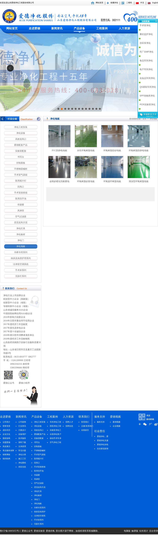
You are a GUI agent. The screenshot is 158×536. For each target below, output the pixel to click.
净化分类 (22, 454)
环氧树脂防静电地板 (139, 150)
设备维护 (22, 434)
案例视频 (116, 422)
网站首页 (99, 3)
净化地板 (20, 246)
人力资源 (124, 28)
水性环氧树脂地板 (86, 150)
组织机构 (6, 459)
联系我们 (85, 422)
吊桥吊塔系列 (20, 252)
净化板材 (20, 234)
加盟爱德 (6, 442)
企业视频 (116, 426)
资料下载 (22, 442)
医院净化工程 (55, 426)
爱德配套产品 (20, 145)
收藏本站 (114, 3)
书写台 (20, 157)
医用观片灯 (20, 181)
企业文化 (6, 434)
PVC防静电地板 (59, 150)
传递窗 (20, 204)
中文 (142, 3)
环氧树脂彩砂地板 (112, 150)
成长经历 (6, 430)
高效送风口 (20, 139)
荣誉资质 (6, 426)
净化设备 (20, 133)
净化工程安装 (20, 127)
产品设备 (79, 28)
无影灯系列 (20, 276)
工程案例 (102, 28)
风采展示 (6, 446)
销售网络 (6, 454)
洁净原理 (22, 446)
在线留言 (85, 430)
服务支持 (101, 422)
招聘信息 (69, 426)
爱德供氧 (50, 531)
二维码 (129, 3)
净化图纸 (22, 463)
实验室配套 (20, 151)
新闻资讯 (57, 28)
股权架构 (6, 438)
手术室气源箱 (20, 175)
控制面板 (20, 163)
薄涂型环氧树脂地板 (139, 181)
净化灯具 (20, 228)
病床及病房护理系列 (21, 258)
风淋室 (20, 210)
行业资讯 (22, 426)
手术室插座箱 (20, 193)
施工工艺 (22, 459)
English (155, 3)
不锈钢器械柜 (20, 169)
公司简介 (6, 422)
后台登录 (153, 531)
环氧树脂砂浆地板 (86, 181)
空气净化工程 (55, 442)
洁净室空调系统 (20, 264)
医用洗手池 (20, 198)
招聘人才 (69, 422)
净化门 (20, 240)
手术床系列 (20, 270)
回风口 (20, 187)
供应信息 (22, 467)
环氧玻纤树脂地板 (112, 181)
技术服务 (22, 438)
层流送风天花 (20, 222)
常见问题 (22, 450)
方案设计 (22, 430)
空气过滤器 (20, 216)
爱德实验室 (39, 531)
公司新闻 (22, 422)
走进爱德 (34, 28)
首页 (144, 119)
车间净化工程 (55, 422)
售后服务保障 (8, 450)
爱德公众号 (27, 531)
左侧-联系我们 (87, 426)
